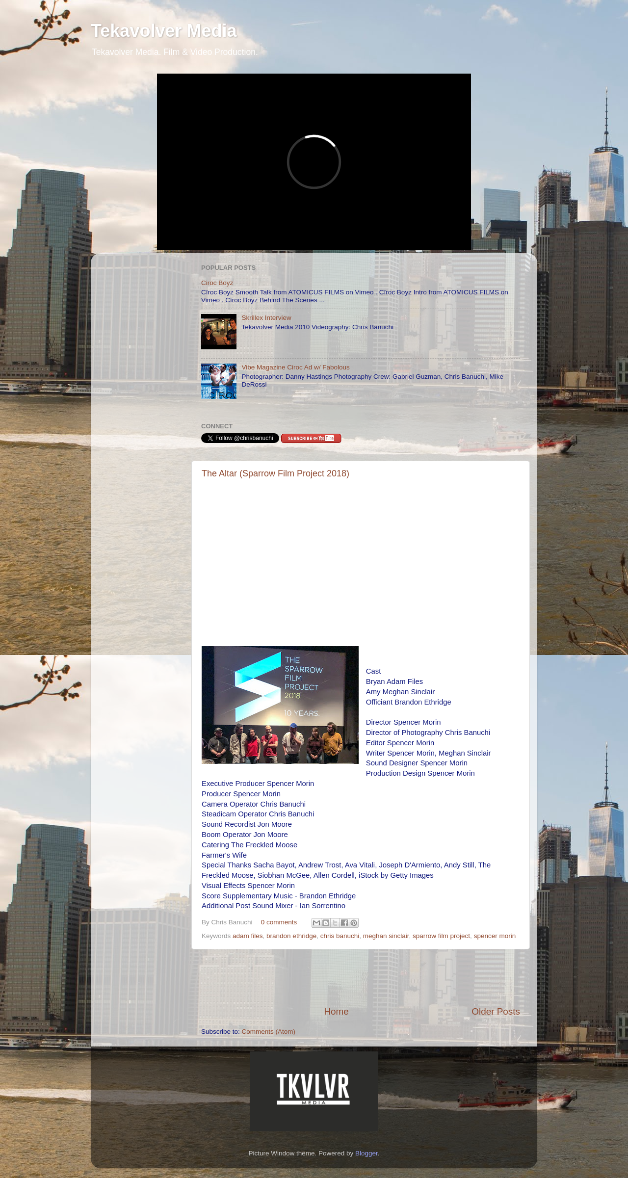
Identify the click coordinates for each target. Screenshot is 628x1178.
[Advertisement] (360, 977)
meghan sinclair (386, 936)
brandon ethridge (291, 936)
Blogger (366, 1153)
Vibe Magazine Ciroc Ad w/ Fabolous (295, 367)
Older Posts (495, 1011)
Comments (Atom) (269, 1031)
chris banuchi (340, 936)
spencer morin (495, 936)
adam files (248, 936)
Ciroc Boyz (217, 283)
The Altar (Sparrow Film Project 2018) (275, 473)
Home (336, 1011)
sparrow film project (441, 936)
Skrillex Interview (266, 317)
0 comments (279, 922)
